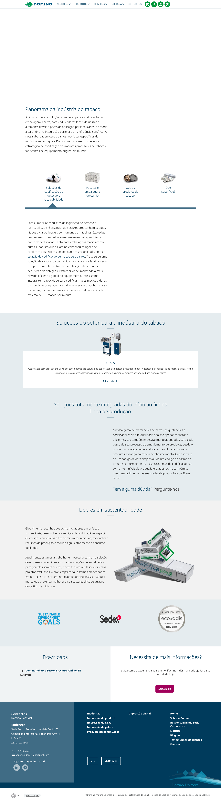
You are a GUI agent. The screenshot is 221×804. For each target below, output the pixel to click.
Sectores (64, 4)
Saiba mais (111, 381)
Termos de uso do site (182, 795)
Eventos (175, 744)
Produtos (82, 4)
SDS (92, 761)
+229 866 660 (23, 751)
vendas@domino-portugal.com (32, 754)
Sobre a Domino (180, 718)
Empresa (117, 4)
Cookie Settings (202, 795)
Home (174, 713)
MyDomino (112, 761)
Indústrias (93, 713)
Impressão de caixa (99, 722)
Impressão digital (140, 713)
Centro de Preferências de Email (133, 795)
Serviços (100, 4)
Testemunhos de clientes (186, 739)
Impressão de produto (101, 718)
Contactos (135, 4)
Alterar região (32, 795)
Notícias (175, 730)
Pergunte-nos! (167, 489)
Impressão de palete (100, 727)
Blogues (175, 735)
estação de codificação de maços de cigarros (56, 256)
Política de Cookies (160, 795)
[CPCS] (110, 363)
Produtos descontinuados (103, 731)
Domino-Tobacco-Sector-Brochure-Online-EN (53, 670)
